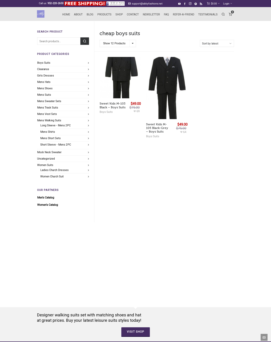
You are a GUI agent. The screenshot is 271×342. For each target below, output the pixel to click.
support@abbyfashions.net (145, 3)
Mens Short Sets (50, 138)
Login (227, 3)
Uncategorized (46, 158)
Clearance (43, 69)
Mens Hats (43, 82)
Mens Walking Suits (49, 120)
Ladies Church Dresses (54, 170)
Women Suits (45, 165)
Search (84, 41)
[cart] (213, 4)
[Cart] (230, 14)
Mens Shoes (45, 88)
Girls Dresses (45, 75)
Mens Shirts (47, 131)
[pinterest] (196, 3)
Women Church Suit (52, 176)
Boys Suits (106, 112)
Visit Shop (135, 331)
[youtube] (180, 3)
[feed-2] (201, 3)
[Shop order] (217, 43)
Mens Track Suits (47, 107)
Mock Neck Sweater (49, 152)
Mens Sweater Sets (49, 101)
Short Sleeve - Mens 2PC (55, 144)
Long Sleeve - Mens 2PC (55, 125)
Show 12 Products (114, 43)
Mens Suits (44, 94)
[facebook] (185, 3)
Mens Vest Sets (47, 114)
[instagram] (191, 3)
